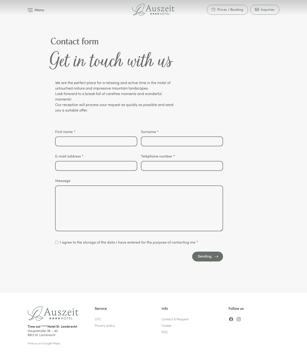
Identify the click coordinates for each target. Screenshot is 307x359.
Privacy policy (105, 325)
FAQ (164, 331)
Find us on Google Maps (44, 343)
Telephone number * (182, 162)
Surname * (182, 137)
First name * (96, 137)
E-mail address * (96, 162)
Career (167, 325)
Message (139, 205)
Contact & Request (175, 319)
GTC (98, 319)
